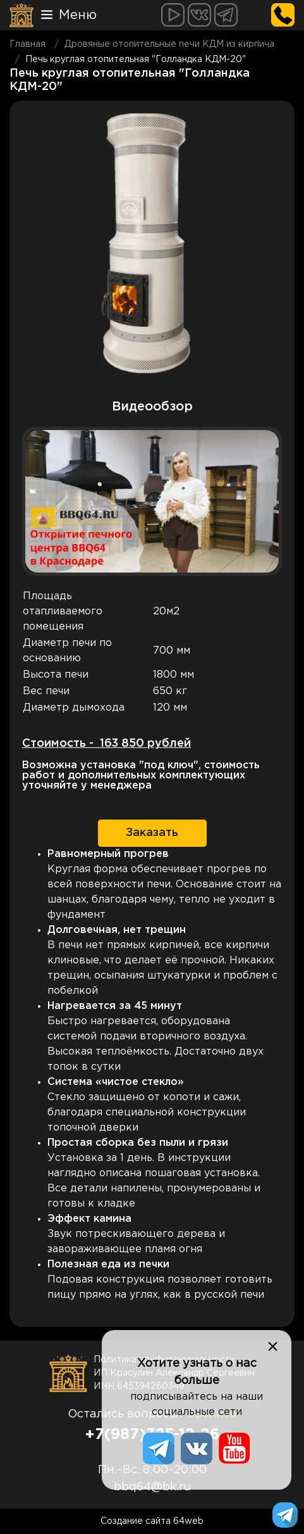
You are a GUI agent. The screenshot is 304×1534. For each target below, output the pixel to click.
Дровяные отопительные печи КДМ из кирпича (169, 44)
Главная (27, 44)
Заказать (152, 833)
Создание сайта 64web (152, 1521)
